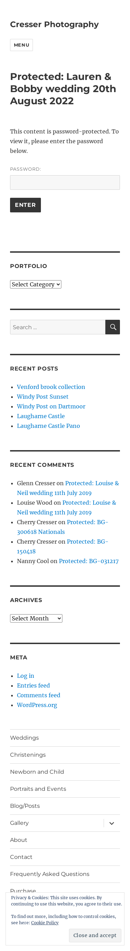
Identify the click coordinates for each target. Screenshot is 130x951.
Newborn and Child (37, 772)
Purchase (23, 891)
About (18, 840)
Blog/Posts (25, 806)
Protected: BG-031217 (89, 561)
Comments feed (38, 695)
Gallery (19, 823)
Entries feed (33, 685)
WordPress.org (37, 704)
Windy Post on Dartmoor (51, 406)
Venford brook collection (51, 386)
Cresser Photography (54, 24)
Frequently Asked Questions (49, 874)
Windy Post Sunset (43, 396)
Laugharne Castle (41, 416)
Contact (21, 857)
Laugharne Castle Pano (48, 425)
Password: (65, 178)
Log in (25, 675)
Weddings (24, 737)
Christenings (28, 754)
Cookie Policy (45, 922)
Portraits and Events (38, 789)
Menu (21, 45)
